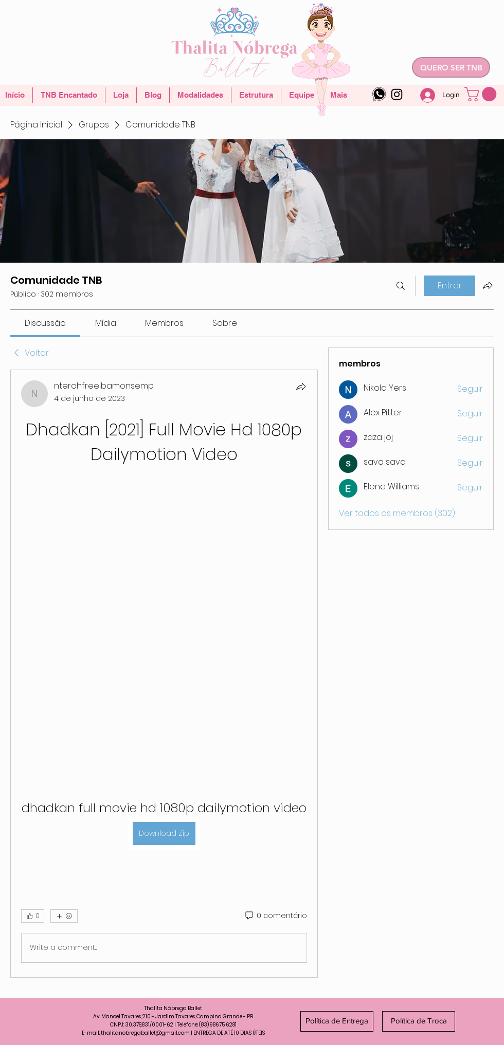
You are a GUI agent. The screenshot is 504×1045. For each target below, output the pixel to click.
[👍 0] (32, 916)
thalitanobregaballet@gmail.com (145, 1033)
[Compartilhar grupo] (487, 285)
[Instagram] (396, 94)
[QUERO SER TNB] (451, 67)
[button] (482, 94)
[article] (164, 674)
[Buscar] (400, 286)
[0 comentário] (275, 916)
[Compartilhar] (301, 386)
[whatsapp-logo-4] (379, 94)
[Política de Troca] (418, 1021)
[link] (45, 323)
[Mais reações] (64, 916)
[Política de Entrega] (336, 1021)
